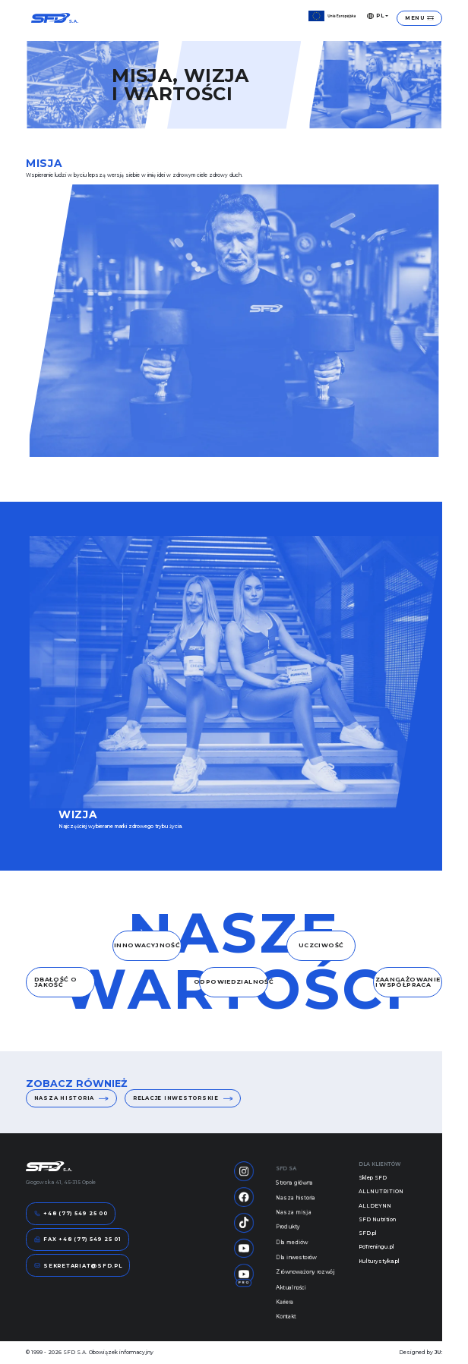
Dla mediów (292, 1250)
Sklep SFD (373, 1177)
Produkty (288, 1234)
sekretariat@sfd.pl (78, 1265)
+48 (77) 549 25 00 (71, 1214)
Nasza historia (71, 1099)
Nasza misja (293, 1218)
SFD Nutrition (377, 1219)
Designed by (420, 1352)
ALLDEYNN (375, 1205)
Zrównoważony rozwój (305, 1282)
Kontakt (286, 1330)
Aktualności (291, 1298)
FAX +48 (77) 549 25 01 (78, 1239)
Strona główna (294, 1187)
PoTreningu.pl (376, 1246)
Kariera (284, 1314)
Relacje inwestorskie (182, 1099)
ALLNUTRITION (381, 1191)
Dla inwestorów (296, 1266)
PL (375, 16)
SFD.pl (368, 1233)
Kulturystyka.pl (379, 1261)
